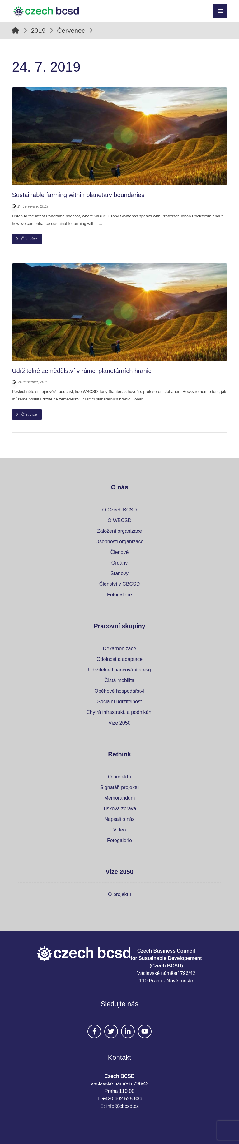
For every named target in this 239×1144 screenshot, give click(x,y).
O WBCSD (119, 520)
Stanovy (119, 573)
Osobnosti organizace (120, 541)
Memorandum (119, 798)
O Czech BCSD (119, 509)
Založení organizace (119, 531)
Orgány (119, 562)
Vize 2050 (120, 722)
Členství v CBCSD (119, 584)
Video (119, 829)
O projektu (119, 776)
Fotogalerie (119, 594)
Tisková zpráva (119, 808)
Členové (119, 552)
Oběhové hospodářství (120, 691)
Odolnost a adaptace (119, 659)
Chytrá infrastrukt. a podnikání (119, 712)
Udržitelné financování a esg (119, 669)
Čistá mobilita (119, 680)
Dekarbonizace (119, 648)
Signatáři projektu (119, 787)
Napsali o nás (120, 819)
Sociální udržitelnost (119, 701)
